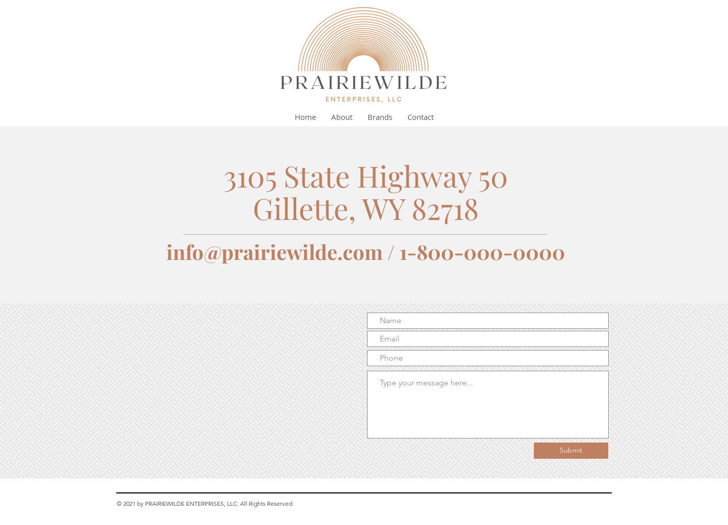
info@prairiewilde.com (274, 251)
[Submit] (571, 451)
